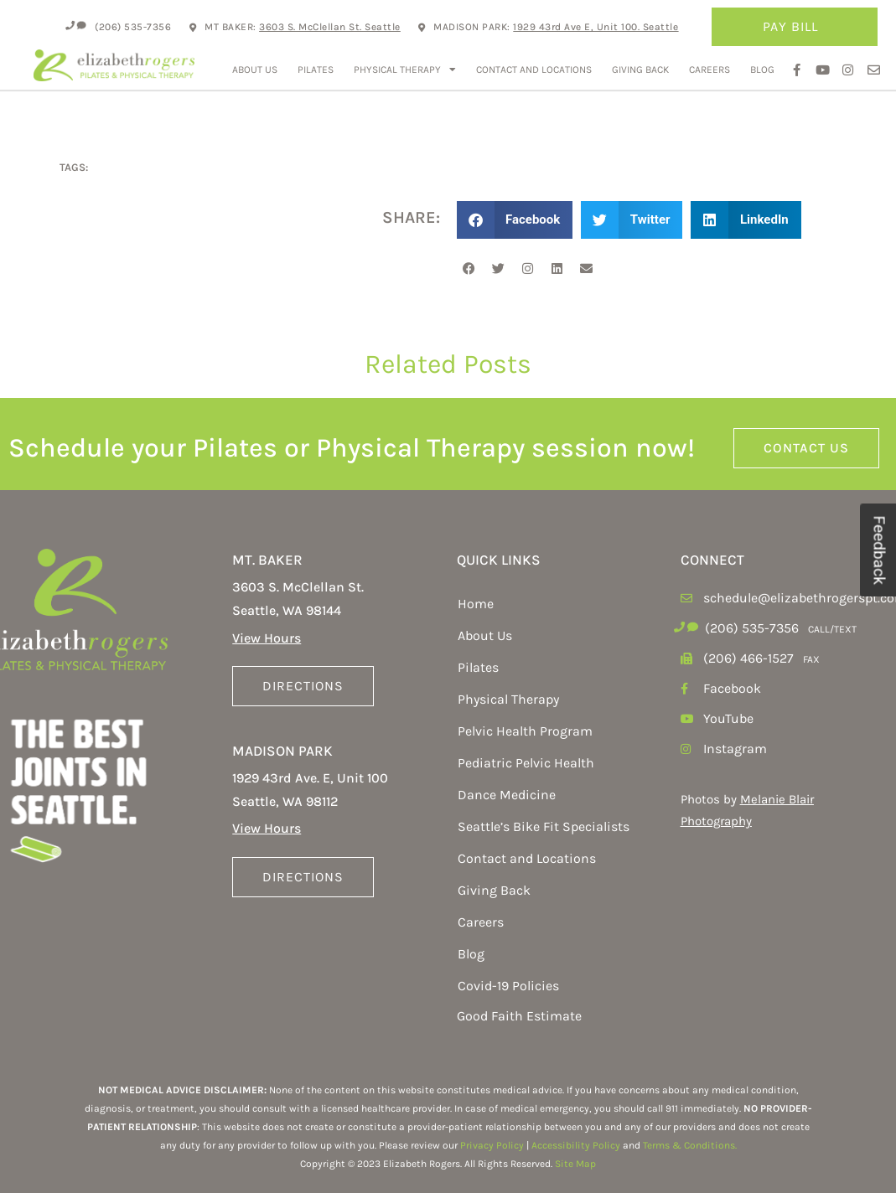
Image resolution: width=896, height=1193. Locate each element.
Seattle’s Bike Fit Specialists (543, 826)
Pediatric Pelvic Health (526, 763)
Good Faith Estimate (519, 1016)
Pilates (316, 69)
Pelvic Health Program (525, 731)
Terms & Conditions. (690, 1145)
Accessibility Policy (575, 1145)
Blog (762, 69)
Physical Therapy (405, 69)
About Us (254, 69)
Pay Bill (794, 26)
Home (476, 604)
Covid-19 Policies (508, 986)
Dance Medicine (507, 795)
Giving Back (640, 69)
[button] (515, 220)
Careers (709, 69)
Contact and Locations (534, 69)
